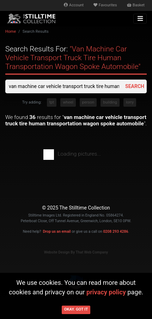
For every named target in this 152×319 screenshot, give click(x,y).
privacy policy (106, 292)
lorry (130, 102)
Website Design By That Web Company (76, 252)
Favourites (105, 5)
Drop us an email (57, 231)
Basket (136, 5)
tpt (51, 102)
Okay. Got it (76, 309)
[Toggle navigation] (140, 19)
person (88, 102)
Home (10, 31)
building (110, 102)
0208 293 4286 (115, 231)
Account (74, 5)
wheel (68, 102)
